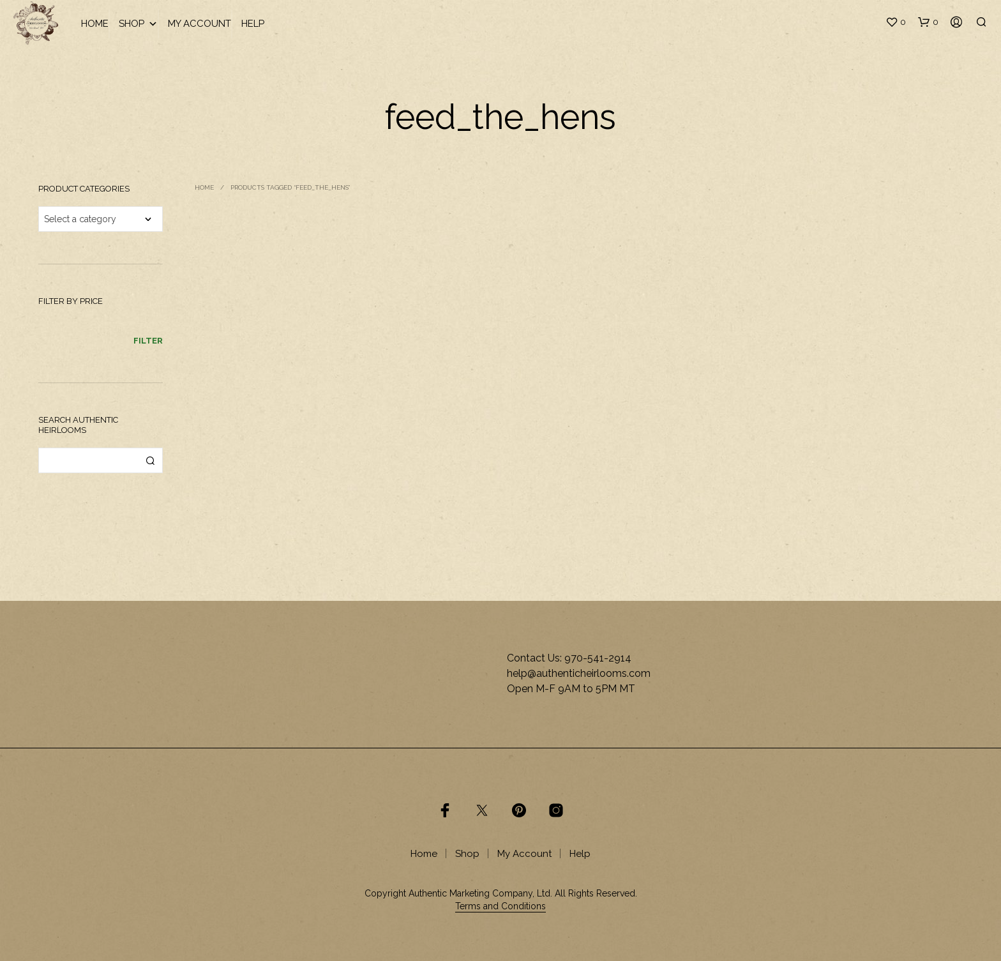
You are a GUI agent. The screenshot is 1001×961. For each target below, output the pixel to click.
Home (95, 23)
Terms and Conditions (500, 906)
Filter (148, 340)
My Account (199, 23)
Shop (138, 24)
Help (252, 23)
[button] (895, 22)
